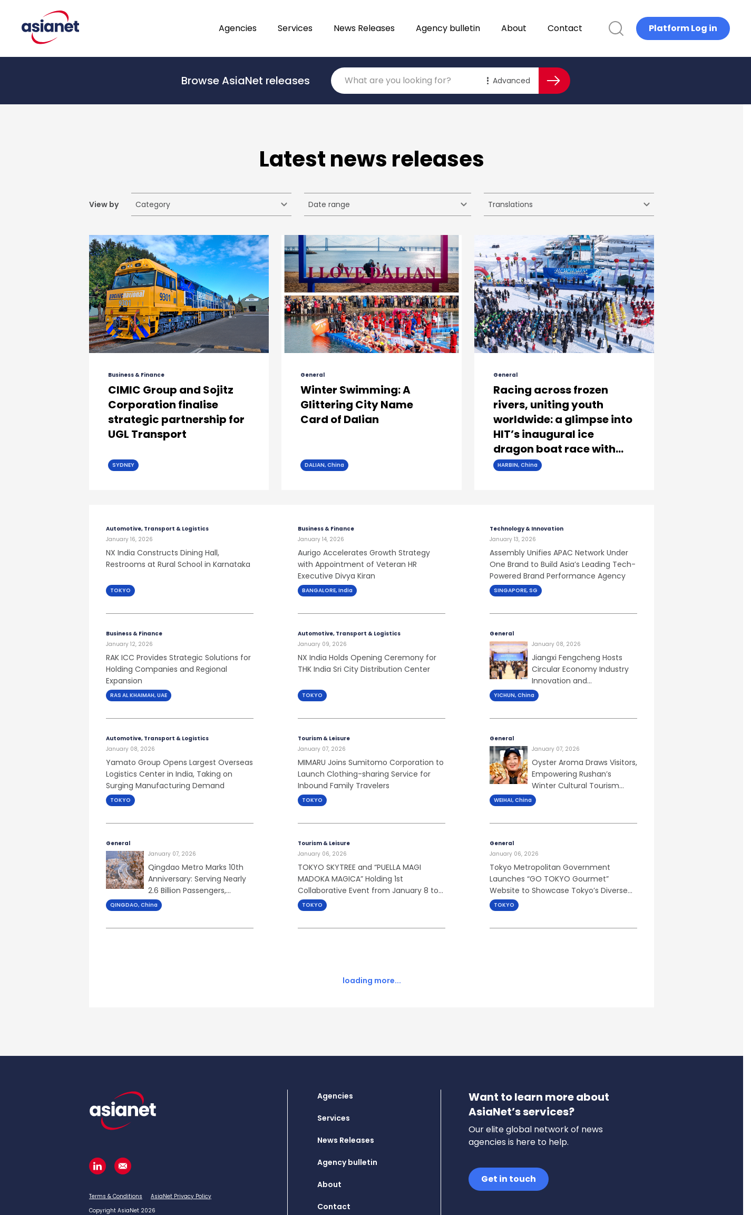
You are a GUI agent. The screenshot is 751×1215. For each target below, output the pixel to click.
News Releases (391, 28)
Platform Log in (683, 28)
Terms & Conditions (115, 1155)
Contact (592, 28)
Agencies (265, 28)
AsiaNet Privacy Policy (181, 1155)
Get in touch (508, 1138)
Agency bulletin (475, 28)
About (541, 28)
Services (322, 28)
